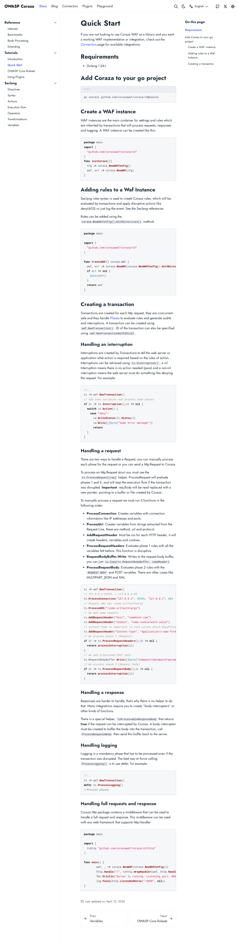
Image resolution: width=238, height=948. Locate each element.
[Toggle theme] (183, 6)
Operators (14, 113)
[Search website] (176, 6)
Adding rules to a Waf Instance (201, 55)
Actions (12, 101)
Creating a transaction (201, 64)
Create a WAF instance (202, 47)
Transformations (17, 119)
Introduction (15, 59)
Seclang (10, 83)
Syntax (12, 95)
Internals (13, 29)
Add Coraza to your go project (199, 39)
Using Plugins (16, 77)
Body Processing (18, 41)
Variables (13, 125)
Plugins (87, 6)
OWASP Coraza (19, 6)
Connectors (70, 6)
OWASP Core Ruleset (21, 71)
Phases (115, 318)
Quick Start (15, 65)
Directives (14, 89)
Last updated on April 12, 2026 (103, 901)
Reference (12, 22)
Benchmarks (15, 35)
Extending (14, 46)
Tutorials (11, 52)
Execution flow (17, 107)
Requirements (193, 30)
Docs (43, 6)
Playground (105, 6)
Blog (54, 6)
